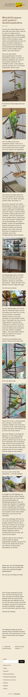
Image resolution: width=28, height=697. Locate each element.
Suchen (5, 659)
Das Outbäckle (10, 4)
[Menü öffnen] (24, 5)
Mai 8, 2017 (5, 26)
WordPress (17, 693)
